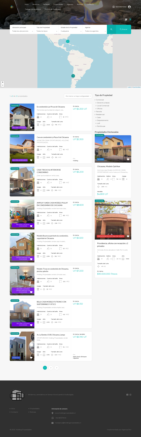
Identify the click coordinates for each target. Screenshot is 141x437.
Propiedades (58, 4)
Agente (87, 27)
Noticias (80, 4)
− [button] (2, 85)
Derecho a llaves (103, 103)
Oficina (99, 109)
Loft (98, 123)
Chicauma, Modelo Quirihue (108, 166)
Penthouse (101, 126)
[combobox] (22, 31)
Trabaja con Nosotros (33, 9)
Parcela (99, 111)
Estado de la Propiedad (69, 27)
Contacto (90, 4)
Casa (99, 117)
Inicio (27, 4)
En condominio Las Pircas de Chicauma (51, 107)
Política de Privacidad (53, 9)
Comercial (100, 100)
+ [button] (2, 82)
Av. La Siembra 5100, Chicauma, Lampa (51, 335)
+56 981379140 (60, 418)
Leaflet (129, 87)
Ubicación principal (19, 27)
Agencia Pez (126, 430)
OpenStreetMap (137, 87)
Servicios (46, 4)
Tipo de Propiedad (43, 27)
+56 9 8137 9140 (121, 7)
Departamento (102, 120)
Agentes (70, 4)
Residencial (100, 114)
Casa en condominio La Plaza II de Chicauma (53, 137)
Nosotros (36, 4)
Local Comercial (103, 106)
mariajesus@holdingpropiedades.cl (67, 423)
